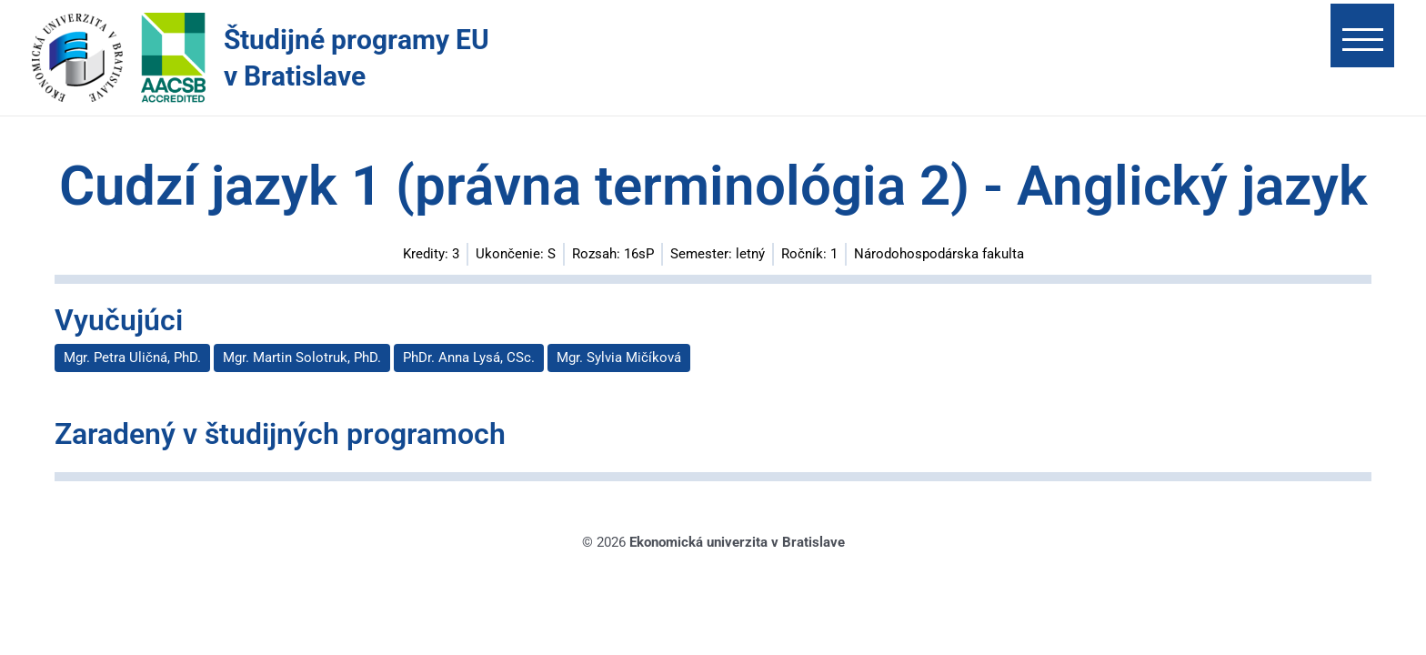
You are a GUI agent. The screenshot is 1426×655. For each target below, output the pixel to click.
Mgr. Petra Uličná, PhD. (132, 357)
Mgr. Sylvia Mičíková (619, 357)
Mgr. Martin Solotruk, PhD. (302, 357)
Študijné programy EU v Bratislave (356, 58)
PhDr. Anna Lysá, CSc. (469, 357)
